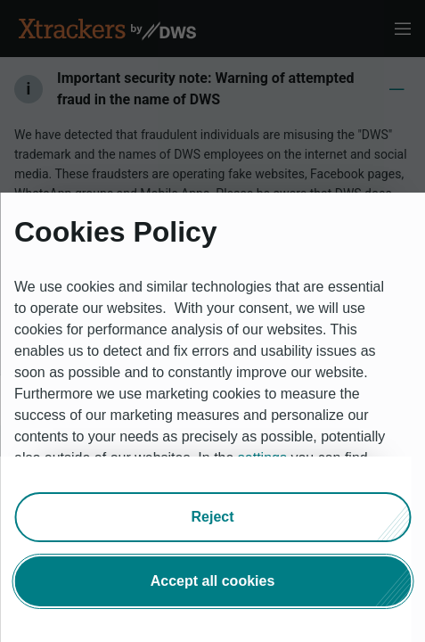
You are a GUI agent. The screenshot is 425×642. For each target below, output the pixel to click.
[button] (212, 517)
